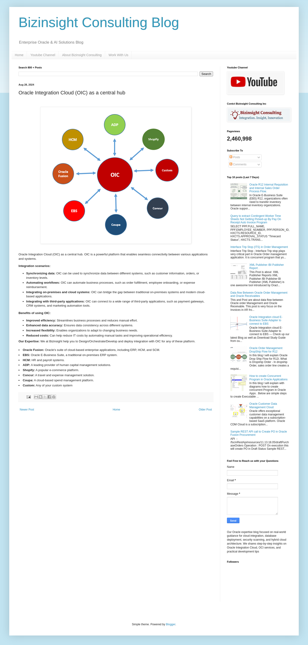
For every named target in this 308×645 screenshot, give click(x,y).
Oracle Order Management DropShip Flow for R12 (266, 350)
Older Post (205, 409)
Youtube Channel (42, 55)
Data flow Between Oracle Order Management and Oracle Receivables (258, 294)
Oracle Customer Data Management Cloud (263, 405)
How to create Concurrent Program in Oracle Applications (268, 377)
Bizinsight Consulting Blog (99, 22)
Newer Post (27, 409)
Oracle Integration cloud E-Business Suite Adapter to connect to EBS (266, 320)
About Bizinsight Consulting (81, 55)
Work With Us (118, 55)
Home (19, 55)
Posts (234, 157)
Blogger (170, 624)
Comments (237, 164)
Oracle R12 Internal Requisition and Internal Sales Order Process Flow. (268, 188)
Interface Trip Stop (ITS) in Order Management (259, 247)
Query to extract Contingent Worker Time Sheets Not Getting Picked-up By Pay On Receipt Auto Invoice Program (255, 219)
